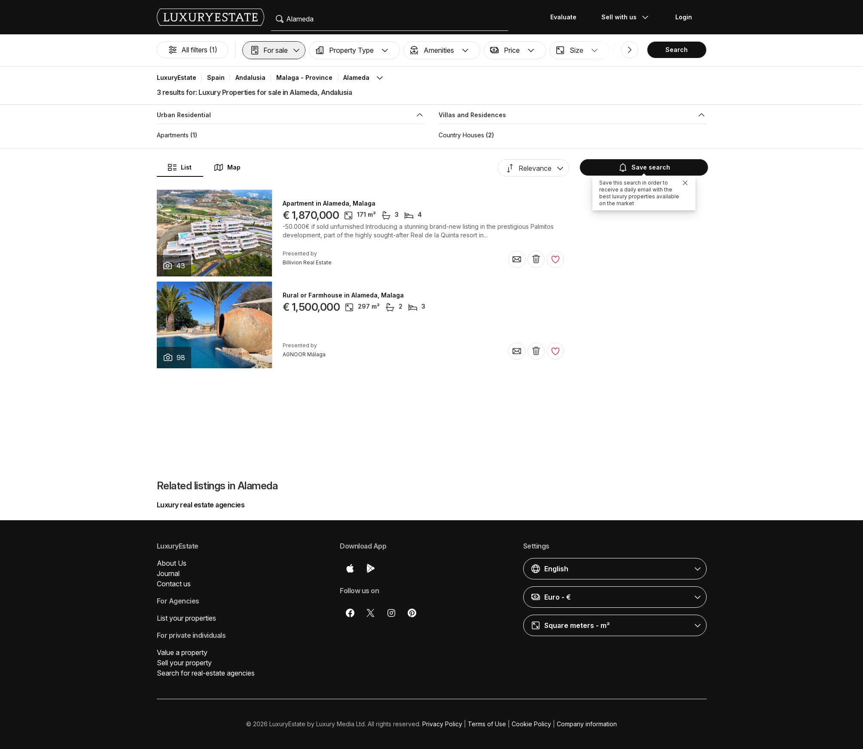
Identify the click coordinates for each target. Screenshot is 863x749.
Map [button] (227, 167)
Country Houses (461, 135)
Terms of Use (487, 724)
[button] (274, 50)
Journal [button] (168, 573)
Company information (587, 724)
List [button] (179, 167)
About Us (171, 563)
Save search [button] (644, 167)
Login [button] (683, 17)
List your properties (186, 618)
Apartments (173, 135)
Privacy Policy (442, 724)
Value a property (182, 652)
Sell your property (184, 662)
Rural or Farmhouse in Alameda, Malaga (343, 295)
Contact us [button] (174, 583)
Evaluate (563, 17)
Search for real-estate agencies (206, 673)
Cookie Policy (531, 724)
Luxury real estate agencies (201, 504)
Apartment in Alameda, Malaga (329, 203)
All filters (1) (192, 50)
